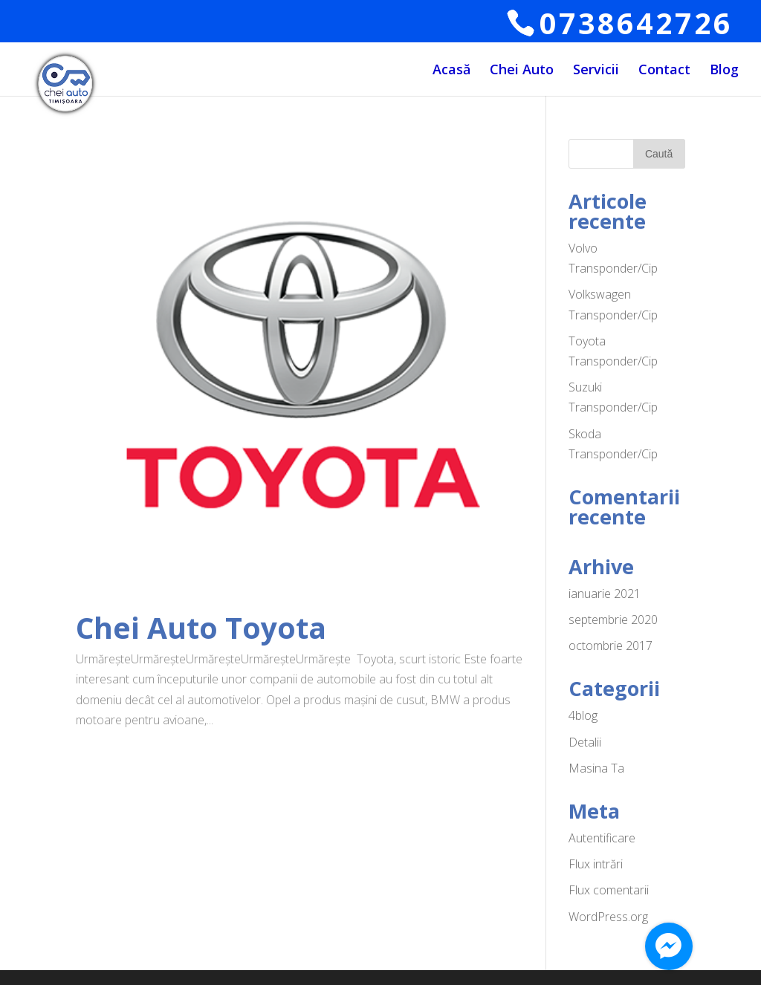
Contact (664, 71)
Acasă (451, 71)
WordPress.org (608, 916)
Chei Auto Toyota (201, 627)
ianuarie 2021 (605, 593)
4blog (583, 715)
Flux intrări (596, 864)
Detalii (585, 742)
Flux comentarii (609, 890)
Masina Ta (596, 768)
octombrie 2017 (610, 645)
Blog (724, 71)
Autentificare (602, 838)
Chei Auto (522, 71)
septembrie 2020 (613, 619)
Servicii (596, 71)
